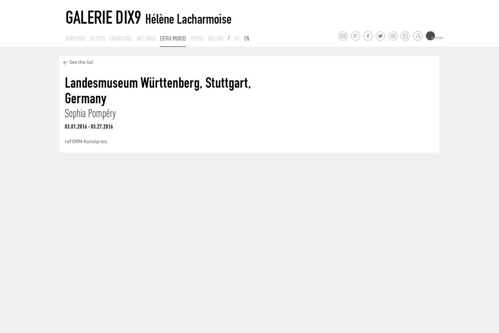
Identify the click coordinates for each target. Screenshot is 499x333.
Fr (237, 38)
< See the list (78, 62)
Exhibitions (121, 38)
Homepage (75, 38)
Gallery (215, 38)
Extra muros (173, 38)
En (246, 38)
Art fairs (146, 38)
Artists (97, 38)
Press (197, 38)
